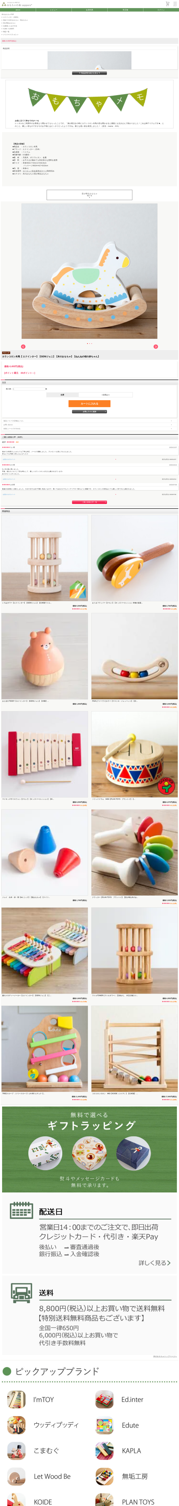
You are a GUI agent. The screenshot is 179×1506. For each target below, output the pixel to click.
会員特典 (89, 10)
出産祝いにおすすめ (10, 26)
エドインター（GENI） (11, 17)
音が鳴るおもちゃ (9, 23)
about (18, 10)
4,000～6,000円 (8, 29)
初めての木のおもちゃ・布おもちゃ (15, 20)
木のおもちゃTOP (8, 14)
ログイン (161, 10)
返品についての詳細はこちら (13, 421)
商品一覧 (6, 32)
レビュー (53, 10)
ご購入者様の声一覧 (89, 502)
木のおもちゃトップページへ (165, 1356)
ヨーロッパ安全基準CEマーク (35, 171)
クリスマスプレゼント (11, 35)
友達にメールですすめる (11, 428)
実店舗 (125, 10)
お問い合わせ (8, 425)
